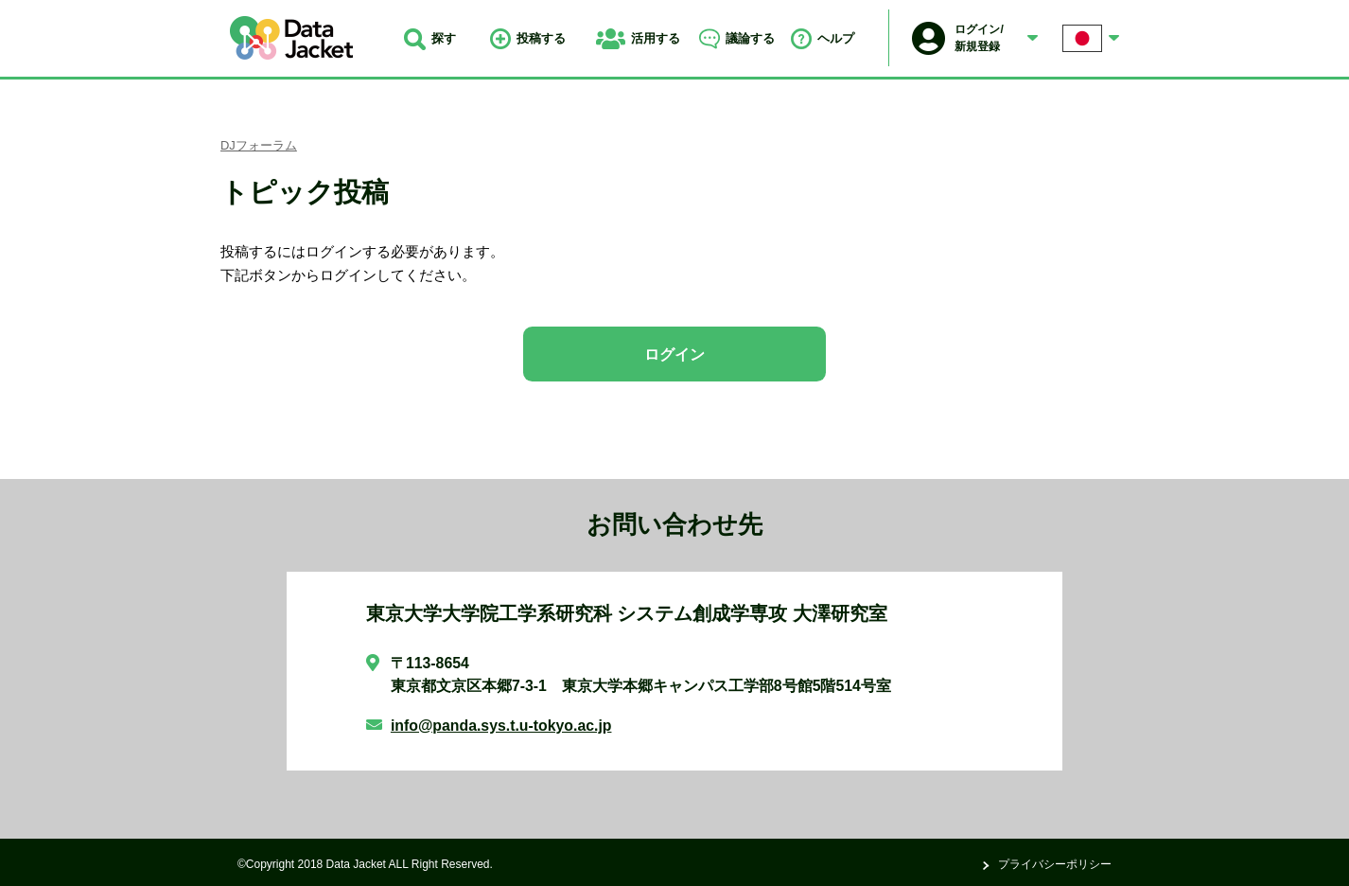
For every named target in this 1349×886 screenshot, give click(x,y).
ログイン (674, 354)
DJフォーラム (258, 145)
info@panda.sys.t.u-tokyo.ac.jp (501, 726)
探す (430, 38)
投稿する (528, 38)
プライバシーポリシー (1055, 864)
